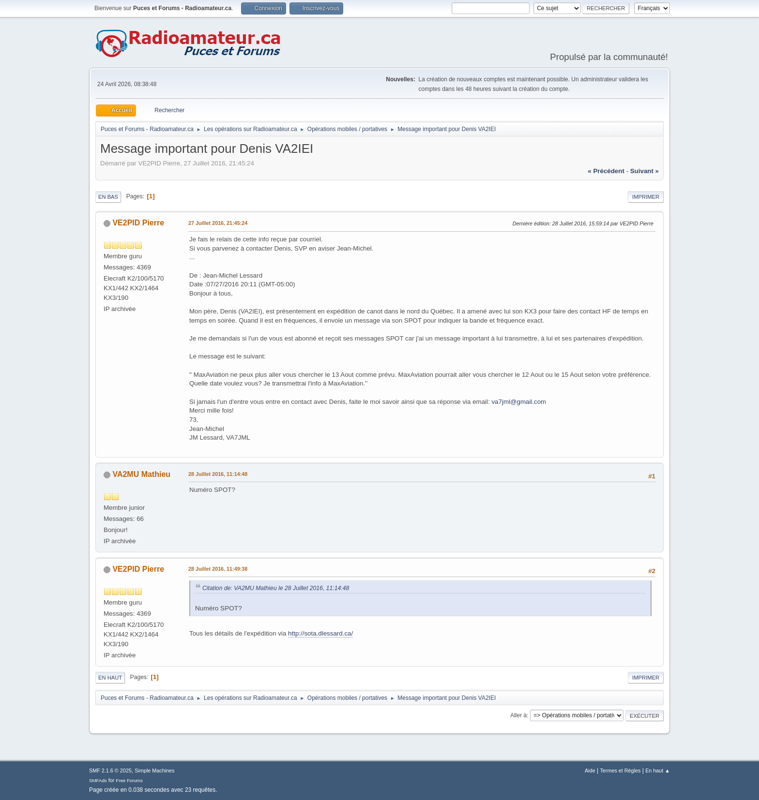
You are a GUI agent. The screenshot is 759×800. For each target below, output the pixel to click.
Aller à (518, 715)
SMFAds (98, 780)
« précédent (606, 171)
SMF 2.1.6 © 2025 (110, 770)
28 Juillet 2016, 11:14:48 (217, 474)
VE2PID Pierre (138, 223)
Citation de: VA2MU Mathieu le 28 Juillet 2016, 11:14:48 (275, 588)
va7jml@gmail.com (518, 401)
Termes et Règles (620, 770)
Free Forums (129, 780)
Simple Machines (154, 770)
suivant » (644, 171)
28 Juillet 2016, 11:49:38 (217, 569)
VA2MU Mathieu (141, 474)
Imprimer (645, 197)
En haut (110, 678)
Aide (590, 770)
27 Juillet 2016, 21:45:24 (217, 223)
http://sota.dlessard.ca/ (320, 633)
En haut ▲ (657, 770)
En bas (108, 197)
